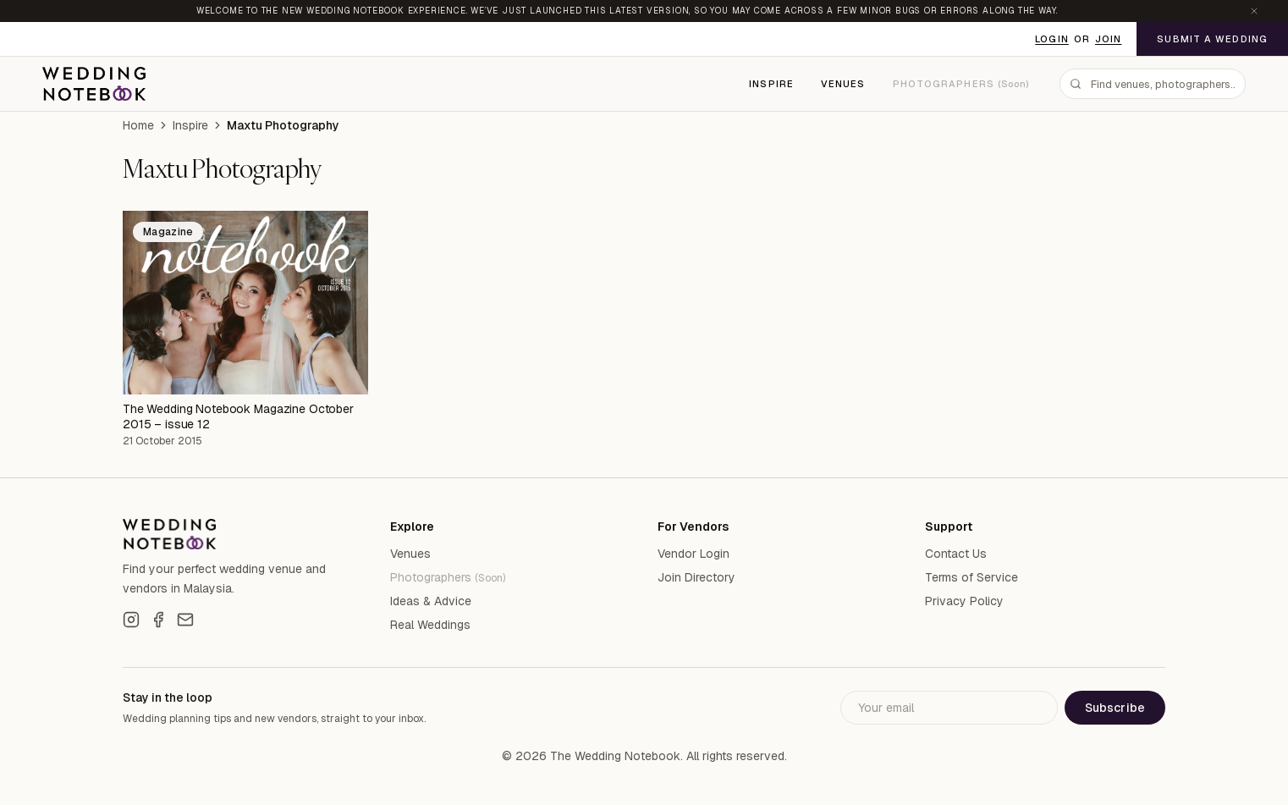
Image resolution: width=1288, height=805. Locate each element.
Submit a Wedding (1212, 39)
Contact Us (956, 553)
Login (1052, 39)
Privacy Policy (964, 601)
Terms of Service (971, 577)
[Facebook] (158, 619)
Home (138, 125)
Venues (843, 84)
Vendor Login (693, 553)
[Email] (185, 619)
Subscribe (1115, 707)
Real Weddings (430, 624)
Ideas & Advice (430, 601)
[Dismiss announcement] (1254, 11)
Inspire (771, 84)
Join (1108, 39)
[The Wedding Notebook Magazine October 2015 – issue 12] (245, 303)
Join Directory (696, 577)
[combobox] (1153, 84)
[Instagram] (131, 619)
